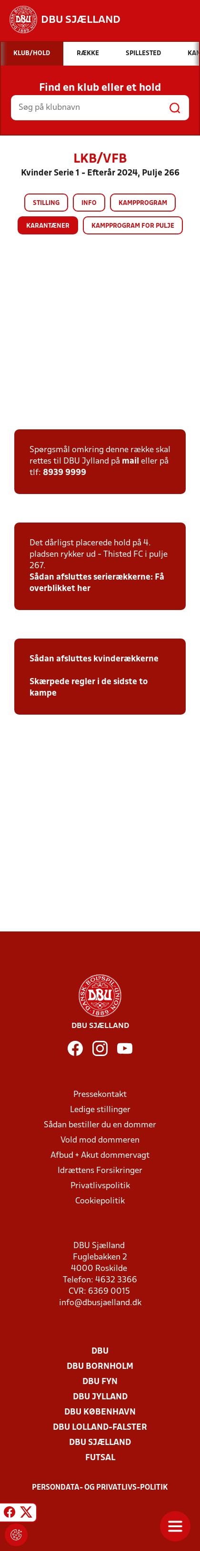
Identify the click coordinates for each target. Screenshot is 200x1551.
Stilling (46, 203)
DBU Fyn (100, 1382)
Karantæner (48, 226)
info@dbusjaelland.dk (100, 1303)
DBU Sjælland (100, 1443)
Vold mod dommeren (100, 1140)
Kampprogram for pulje (132, 226)
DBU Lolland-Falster (100, 1428)
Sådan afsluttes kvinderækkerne (94, 659)
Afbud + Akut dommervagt (100, 1156)
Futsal (100, 1458)
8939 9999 (64, 473)
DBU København (100, 1412)
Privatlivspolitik (100, 1186)
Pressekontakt (100, 1095)
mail (130, 461)
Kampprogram (143, 203)
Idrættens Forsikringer (100, 1171)
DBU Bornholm (100, 1367)
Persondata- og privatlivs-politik (100, 1487)
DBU (100, 1351)
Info (89, 203)
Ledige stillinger (100, 1110)
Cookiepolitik (100, 1201)
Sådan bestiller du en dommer (100, 1125)
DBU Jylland (100, 1397)
